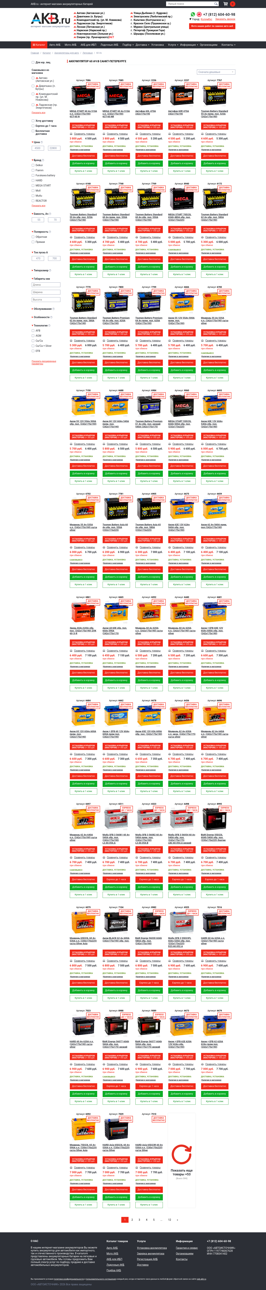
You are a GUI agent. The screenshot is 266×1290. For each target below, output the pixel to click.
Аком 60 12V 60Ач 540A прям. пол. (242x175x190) (116, 424)
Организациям (208, 44)
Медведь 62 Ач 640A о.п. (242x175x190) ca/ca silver (214, 734)
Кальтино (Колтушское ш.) (147, 19)
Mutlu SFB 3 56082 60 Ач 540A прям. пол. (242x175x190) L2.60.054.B (148, 838)
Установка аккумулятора (152, 1247)
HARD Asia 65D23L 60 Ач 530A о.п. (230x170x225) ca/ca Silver (116, 1147)
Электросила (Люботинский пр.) (151, 16)
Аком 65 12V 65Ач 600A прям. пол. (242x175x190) (83, 734)
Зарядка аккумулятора (150, 1253)
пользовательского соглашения (101, 1279)
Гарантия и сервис (187, 1247)
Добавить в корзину (83, 163)
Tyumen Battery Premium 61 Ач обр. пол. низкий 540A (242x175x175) (148, 424)
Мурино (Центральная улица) (149, 26)
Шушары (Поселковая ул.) (147, 33)
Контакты (227, 44)
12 (169, 1219)
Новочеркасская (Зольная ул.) (93, 33)
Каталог (39, 44)
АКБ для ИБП (88, 44)
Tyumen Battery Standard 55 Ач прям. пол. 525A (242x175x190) (214, 114)
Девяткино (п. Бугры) (88, 16)
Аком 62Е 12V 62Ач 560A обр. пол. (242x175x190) (179, 527)
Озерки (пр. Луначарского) (94, 37)
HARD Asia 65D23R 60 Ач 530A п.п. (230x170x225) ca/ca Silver (149, 1147)
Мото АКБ (71, 44)
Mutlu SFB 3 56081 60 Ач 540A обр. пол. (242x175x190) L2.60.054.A (116, 838)
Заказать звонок (225, 19)
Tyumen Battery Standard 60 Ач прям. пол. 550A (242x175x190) (116, 217)
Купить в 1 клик (83, 171)
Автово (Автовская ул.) (89, 13)
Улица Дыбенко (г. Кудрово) (149, 13)
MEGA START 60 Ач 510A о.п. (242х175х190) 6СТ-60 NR (116, 114)
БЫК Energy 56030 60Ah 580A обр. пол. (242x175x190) (148, 941)
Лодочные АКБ (109, 44)
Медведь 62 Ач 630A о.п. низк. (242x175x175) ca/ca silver (182, 734)
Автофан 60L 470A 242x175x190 (145, 112)
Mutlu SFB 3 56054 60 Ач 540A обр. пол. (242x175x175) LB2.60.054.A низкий (181, 838)
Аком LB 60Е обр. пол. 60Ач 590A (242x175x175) (115, 631)
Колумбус (206, 19)
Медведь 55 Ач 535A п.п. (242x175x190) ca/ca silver (214, 320)
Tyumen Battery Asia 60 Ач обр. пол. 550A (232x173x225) (115, 527)
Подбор (127, 44)
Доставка (141, 44)
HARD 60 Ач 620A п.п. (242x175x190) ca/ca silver (82, 1044)
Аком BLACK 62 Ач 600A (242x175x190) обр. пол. (116, 939)
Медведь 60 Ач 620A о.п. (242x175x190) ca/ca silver (149, 631)
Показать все (39, 112)
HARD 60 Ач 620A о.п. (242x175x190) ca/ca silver (213, 941)
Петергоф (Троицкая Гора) (147, 30)
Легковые (88, 53)
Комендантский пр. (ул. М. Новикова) (98, 19)
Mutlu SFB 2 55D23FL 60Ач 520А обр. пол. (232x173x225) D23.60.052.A (179, 942)
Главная (35, 53)
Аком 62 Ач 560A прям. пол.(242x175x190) (214, 526)
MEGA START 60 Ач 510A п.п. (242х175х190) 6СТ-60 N (83, 114)
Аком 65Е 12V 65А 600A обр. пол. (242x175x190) (148, 732)
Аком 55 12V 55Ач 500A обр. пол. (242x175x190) (83, 422)
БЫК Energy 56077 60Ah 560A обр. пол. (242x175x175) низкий (116, 1044)
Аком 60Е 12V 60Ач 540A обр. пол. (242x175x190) (212, 424)
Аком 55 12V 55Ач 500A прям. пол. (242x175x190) (181, 320)
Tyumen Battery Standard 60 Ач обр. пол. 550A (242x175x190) (148, 217)
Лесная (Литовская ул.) (89, 26)
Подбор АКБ (114, 1270)
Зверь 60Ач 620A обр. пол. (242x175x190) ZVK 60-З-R (83, 631)
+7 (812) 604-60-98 (219, 14)
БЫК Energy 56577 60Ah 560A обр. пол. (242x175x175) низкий (148, 1044)
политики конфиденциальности (69, 1279)
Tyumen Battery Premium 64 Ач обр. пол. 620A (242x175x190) (116, 320)
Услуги (172, 44)
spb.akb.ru (201, 1279)
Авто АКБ (55, 44)
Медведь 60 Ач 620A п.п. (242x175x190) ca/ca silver (181, 631)
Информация (188, 44)
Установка (157, 44)
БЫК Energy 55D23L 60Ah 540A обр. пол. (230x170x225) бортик (213, 837)
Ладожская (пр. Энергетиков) (93, 23)
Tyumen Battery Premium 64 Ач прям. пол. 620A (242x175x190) (148, 320)
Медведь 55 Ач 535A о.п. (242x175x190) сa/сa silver (83, 527)
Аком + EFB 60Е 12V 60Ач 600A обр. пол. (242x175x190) (212, 631)
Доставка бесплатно (83, 155)
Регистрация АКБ (147, 1259)
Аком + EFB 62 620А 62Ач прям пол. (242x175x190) (212, 1044)
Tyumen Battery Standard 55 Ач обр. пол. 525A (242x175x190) (83, 217)
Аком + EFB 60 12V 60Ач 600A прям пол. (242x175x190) (116, 734)
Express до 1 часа (116, 879)
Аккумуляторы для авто (66, 53)
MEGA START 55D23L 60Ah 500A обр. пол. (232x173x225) (179, 424)
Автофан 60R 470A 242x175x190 (178, 112)
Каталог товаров (117, 1241)
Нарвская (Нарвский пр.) (90, 30)
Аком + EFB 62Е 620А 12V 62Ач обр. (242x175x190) (180, 1044)
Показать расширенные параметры (44, 362)
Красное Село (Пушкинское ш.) (150, 23)
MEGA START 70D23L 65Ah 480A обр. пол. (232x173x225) (179, 217)
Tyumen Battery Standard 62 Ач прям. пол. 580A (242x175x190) (83, 320)
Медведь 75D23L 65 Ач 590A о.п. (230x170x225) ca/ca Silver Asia (83, 1147)
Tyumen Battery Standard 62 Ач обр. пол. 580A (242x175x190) (214, 217)
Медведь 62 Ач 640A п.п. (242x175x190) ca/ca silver (83, 837)
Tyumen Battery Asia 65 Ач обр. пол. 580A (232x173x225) (148, 527)
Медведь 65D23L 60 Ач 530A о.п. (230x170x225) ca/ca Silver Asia (83, 941)
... (161, 1219)
